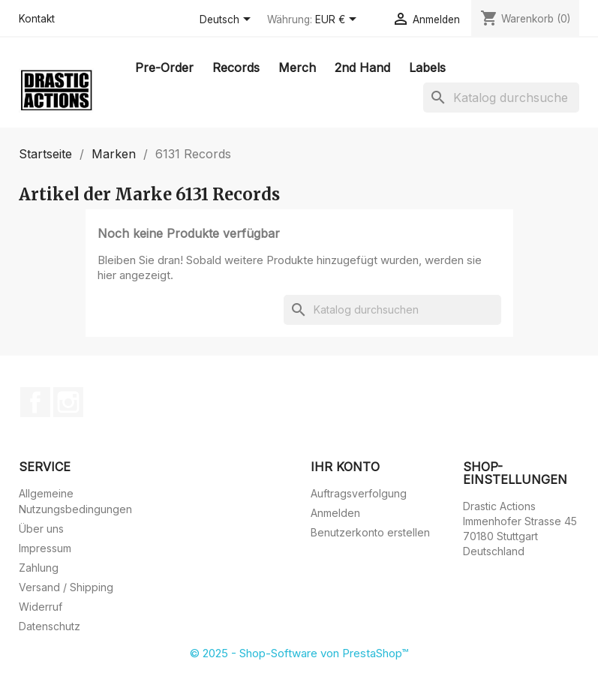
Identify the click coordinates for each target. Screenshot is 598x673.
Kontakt (37, 19)
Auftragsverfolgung (359, 493)
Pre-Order (164, 67)
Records (236, 67)
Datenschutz (49, 626)
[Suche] (501, 98)
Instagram (68, 402)
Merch (297, 67)
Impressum (45, 548)
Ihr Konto (345, 466)
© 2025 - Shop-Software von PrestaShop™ (299, 653)
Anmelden (335, 512)
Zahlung (39, 567)
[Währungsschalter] (338, 20)
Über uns (41, 528)
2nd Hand (362, 67)
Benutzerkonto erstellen (370, 532)
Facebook (35, 402)
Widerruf (40, 606)
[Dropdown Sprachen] (228, 20)
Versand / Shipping (66, 587)
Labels (427, 67)
